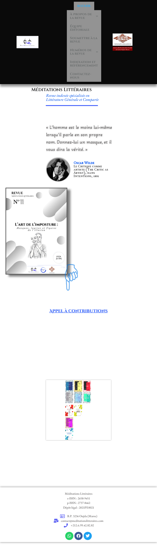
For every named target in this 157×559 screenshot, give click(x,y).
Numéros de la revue (86, 52)
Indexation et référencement (86, 67)
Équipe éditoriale (81, 24)
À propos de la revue (86, 10)
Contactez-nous (82, 81)
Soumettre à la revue (86, 38)
